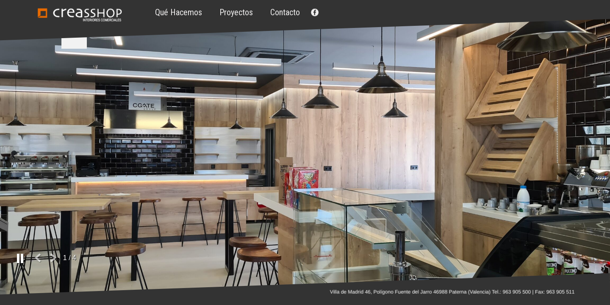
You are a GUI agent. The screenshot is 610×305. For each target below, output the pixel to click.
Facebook (314, 12)
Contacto (285, 12)
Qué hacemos (178, 12)
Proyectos (236, 12)
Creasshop (79, 15)
